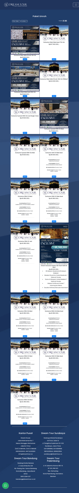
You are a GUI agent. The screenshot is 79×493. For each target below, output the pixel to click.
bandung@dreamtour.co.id (25, 479)
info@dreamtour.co (26, 454)
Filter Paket (16, 21)
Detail (25, 59)
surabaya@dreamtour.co (53, 454)
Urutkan (23, 21)
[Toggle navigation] (76, 5)
